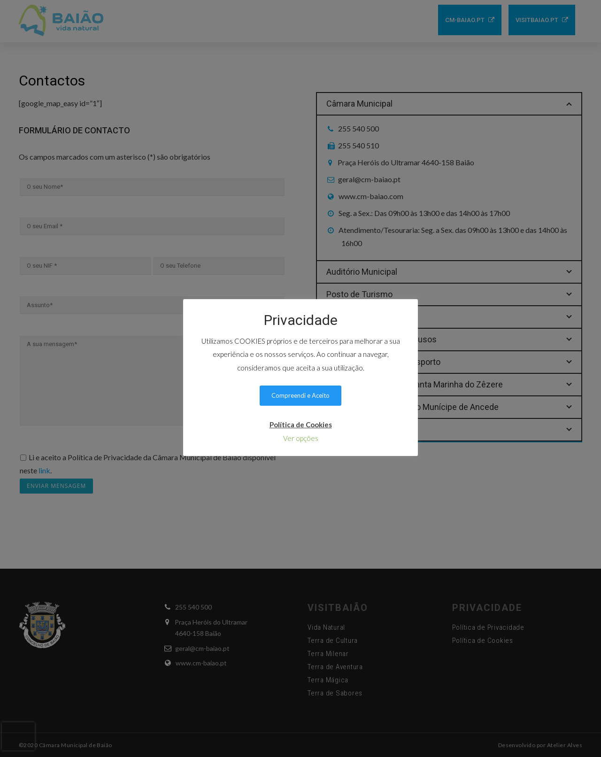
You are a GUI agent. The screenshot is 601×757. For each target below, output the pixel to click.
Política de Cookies (301, 424)
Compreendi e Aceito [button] (300, 395)
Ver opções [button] (300, 438)
